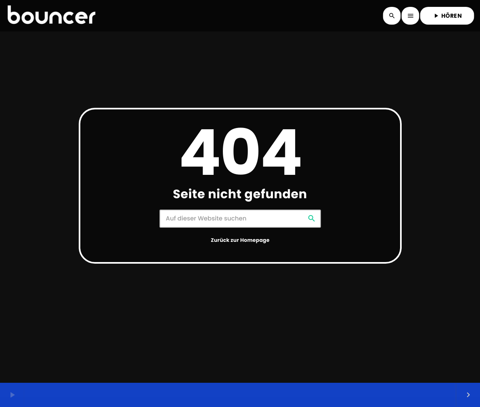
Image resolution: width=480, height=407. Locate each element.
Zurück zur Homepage (240, 240)
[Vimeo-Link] (51, 16)
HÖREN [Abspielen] (447, 16)
